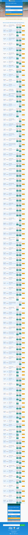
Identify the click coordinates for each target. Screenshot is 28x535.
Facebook (11, 533)
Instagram (16, 533)
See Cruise (17, 27)
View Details (23, 70)
